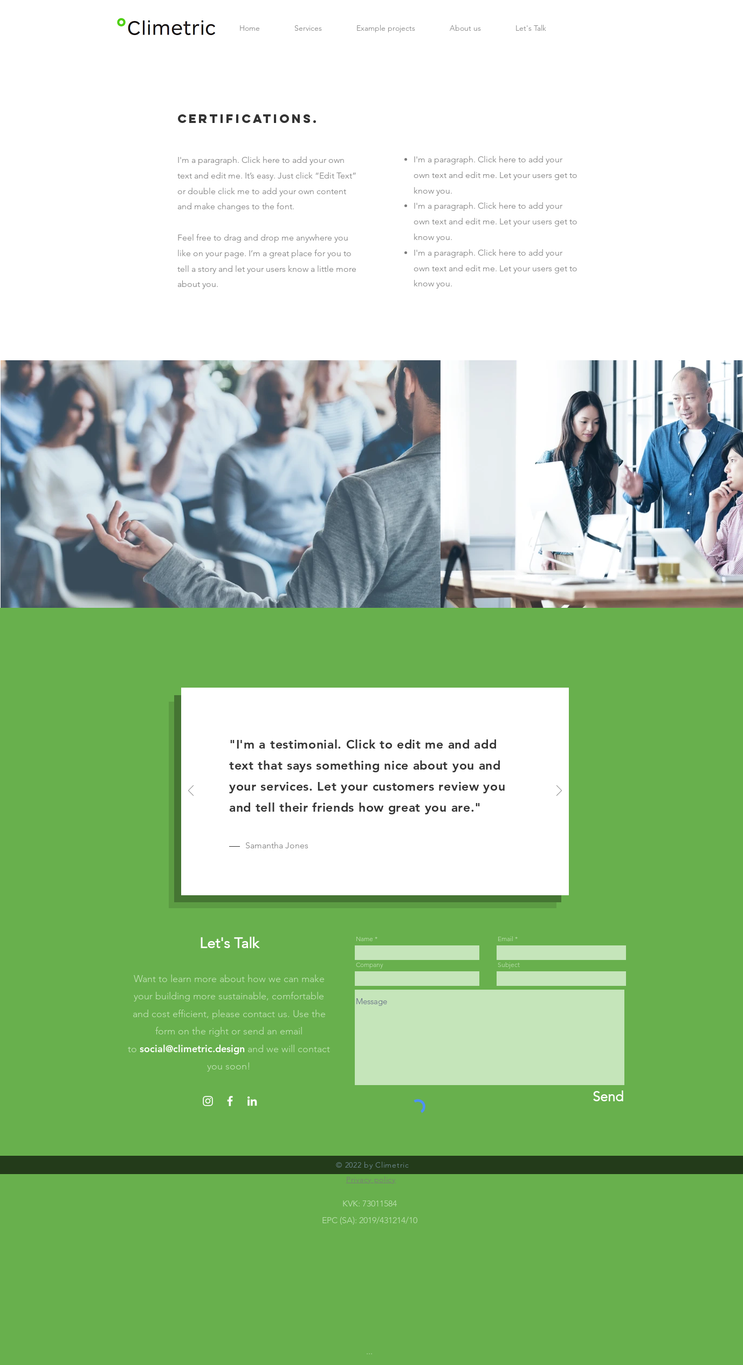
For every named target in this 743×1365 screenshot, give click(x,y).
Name (364, 939)
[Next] (559, 791)
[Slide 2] (375, 880)
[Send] (580, 1096)
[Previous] (191, 791)
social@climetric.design (192, 1048)
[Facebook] (230, 1101)
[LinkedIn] (252, 1101)
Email (505, 939)
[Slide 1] (363, 880)
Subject (509, 965)
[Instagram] (208, 1101)
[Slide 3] (387, 880)
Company (369, 965)
